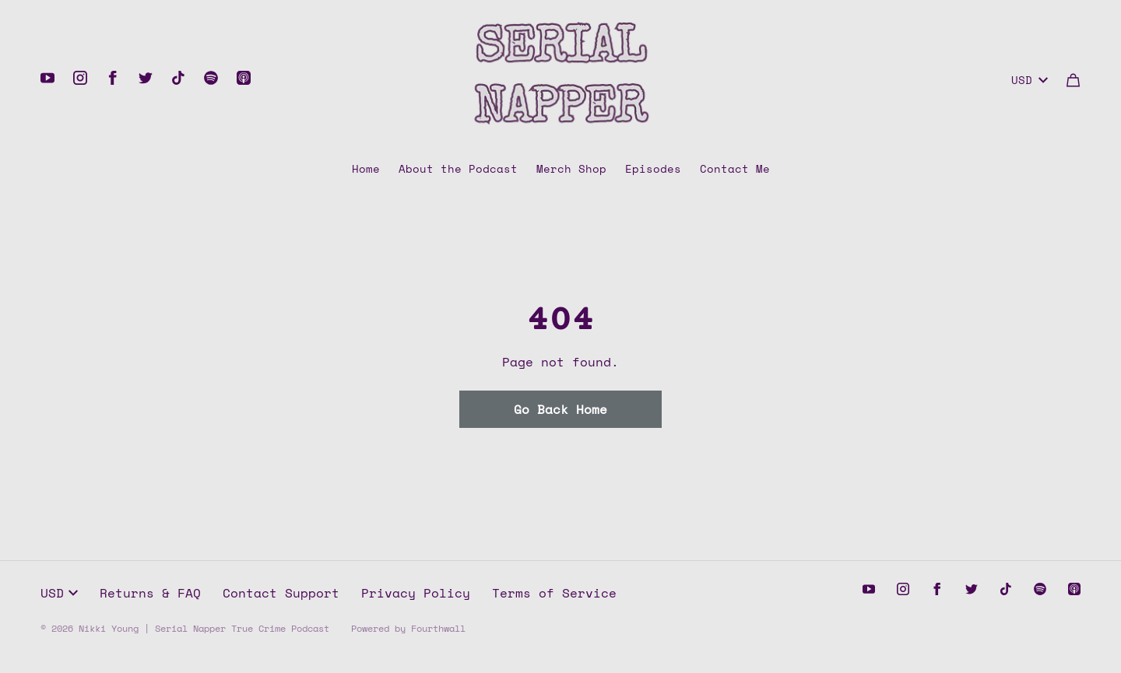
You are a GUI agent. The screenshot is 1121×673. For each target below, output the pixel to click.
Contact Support (281, 593)
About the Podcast (458, 168)
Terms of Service (554, 593)
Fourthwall (438, 628)
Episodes (653, 168)
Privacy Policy (415, 593)
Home (366, 168)
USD (1029, 80)
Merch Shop (571, 168)
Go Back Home (560, 409)
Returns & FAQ (150, 593)
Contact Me (735, 168)
